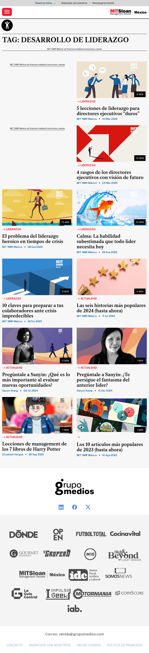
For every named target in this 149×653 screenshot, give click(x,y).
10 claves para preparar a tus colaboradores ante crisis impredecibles (32, 311)
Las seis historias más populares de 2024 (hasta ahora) (111, 308)
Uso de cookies (89, 645)
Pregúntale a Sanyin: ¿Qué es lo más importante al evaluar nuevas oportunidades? (36, 380)
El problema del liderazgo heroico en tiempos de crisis (32, 239)
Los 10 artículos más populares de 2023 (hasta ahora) (110, 447)
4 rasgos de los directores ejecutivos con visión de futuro (110, 175)
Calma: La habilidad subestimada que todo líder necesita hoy (106, 241)
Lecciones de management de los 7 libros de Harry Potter (34, 446)
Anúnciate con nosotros (74, 3)
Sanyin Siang (10, 390)
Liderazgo (86, 101)
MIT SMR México (87, 118)
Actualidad (87, 299)
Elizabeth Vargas (12, 454)
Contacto (15, 645)
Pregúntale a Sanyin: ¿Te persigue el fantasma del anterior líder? (103, 380)
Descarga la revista (103, 3)
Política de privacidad (124, 645)
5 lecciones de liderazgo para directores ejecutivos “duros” (108, 111)
